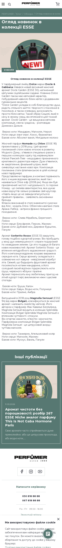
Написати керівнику (31, 486)
